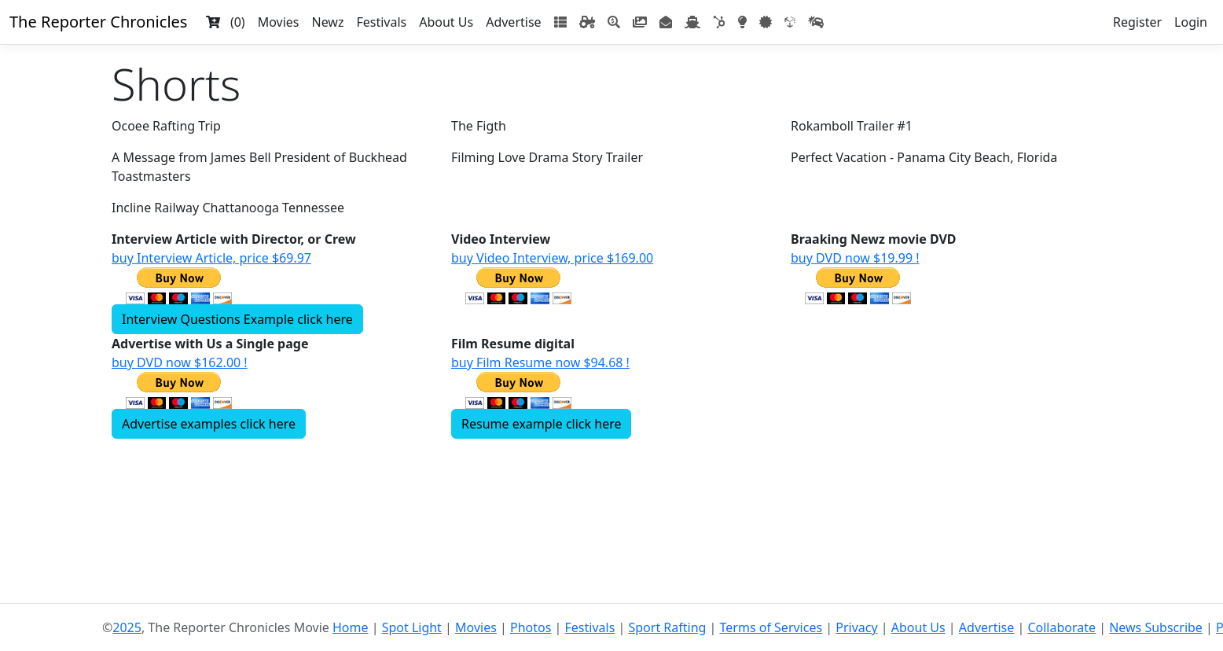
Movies (278, 22)
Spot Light (412, 627)
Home (350, 627)
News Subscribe (1156, 627)
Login (1190, 22)
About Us (446, 22)
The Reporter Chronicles (98, 21)
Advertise (513, 22)
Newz (327, 22)
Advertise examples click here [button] (209, 423)
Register (1137, 22)
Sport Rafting (667, 627)
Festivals (381, 22)
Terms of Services (771, 627)
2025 (126, 627)
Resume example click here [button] (541, 423)
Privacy (856, 627)
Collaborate (1061, 627)
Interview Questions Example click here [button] (237, 319)
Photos (530, 627)
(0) (225, 22)
